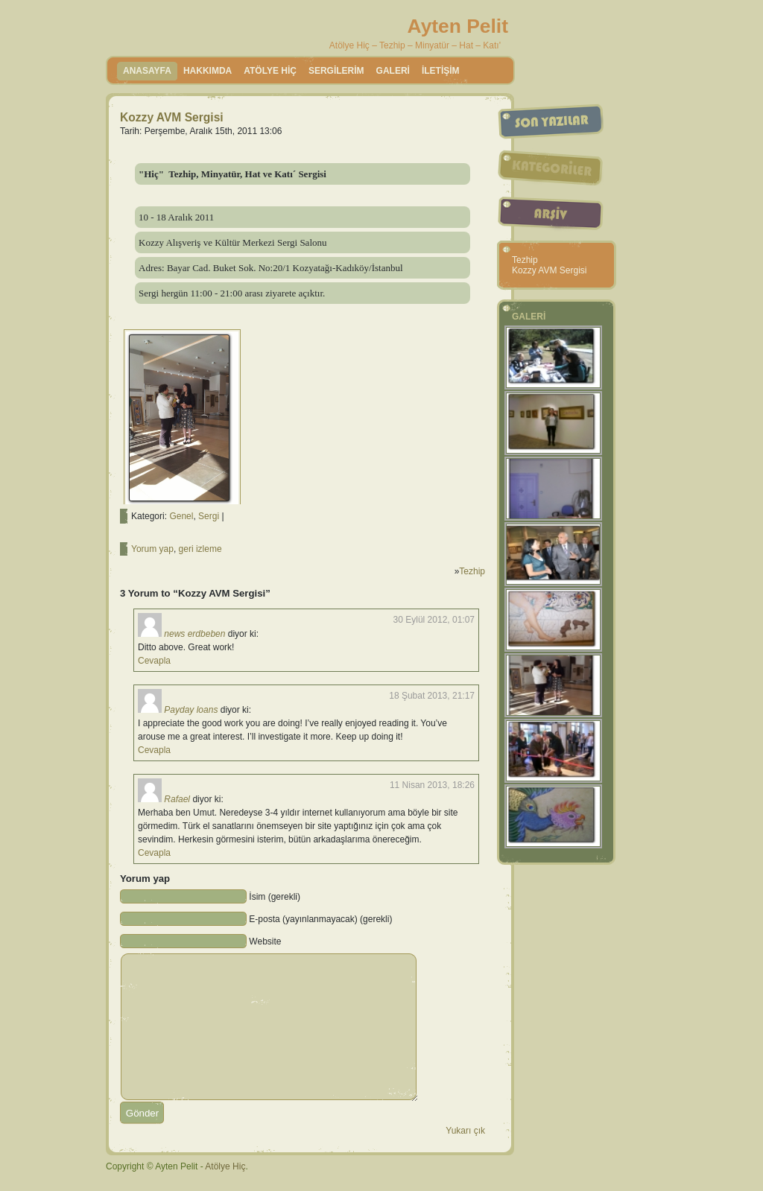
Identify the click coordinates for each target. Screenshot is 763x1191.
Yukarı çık (465, 1130)
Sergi (208, 516)
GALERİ (393, 71)
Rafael (177, 799)
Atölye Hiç (225, 1166)
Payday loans (191, 710)
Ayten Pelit (458, 26)
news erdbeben (194, 634)
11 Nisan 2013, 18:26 (432, 785)
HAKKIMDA (207, 71)
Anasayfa (147, 71)
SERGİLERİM (336, 71)
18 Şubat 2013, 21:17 (432, 695)
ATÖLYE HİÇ (270, 71)
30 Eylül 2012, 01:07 (434, 619)
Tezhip (472, 571)
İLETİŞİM (441, 71)
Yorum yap (152, 549)
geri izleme (200, 549)
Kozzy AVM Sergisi (172, 117)
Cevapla (154, 660)
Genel (181, 516)
